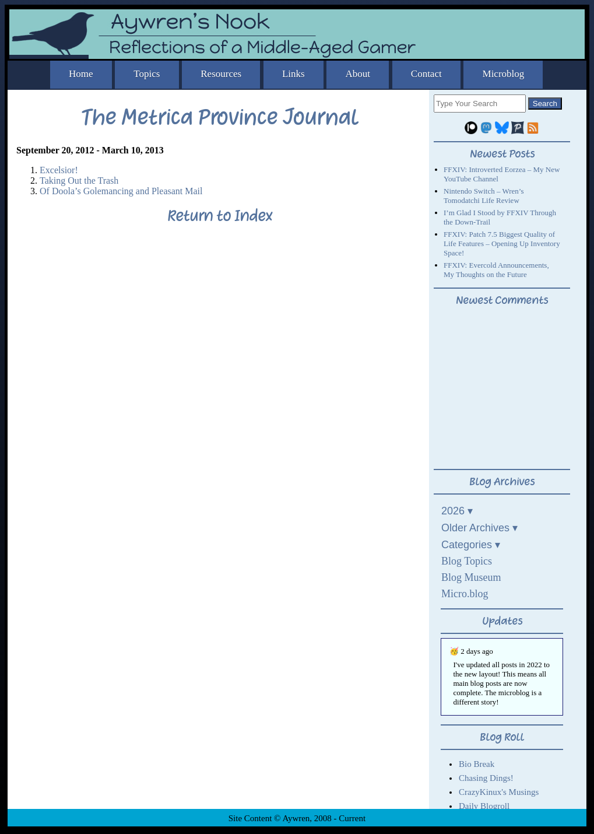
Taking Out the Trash (79, 180)
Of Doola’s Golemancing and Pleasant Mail (121, 191)
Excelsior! (59, 170)
